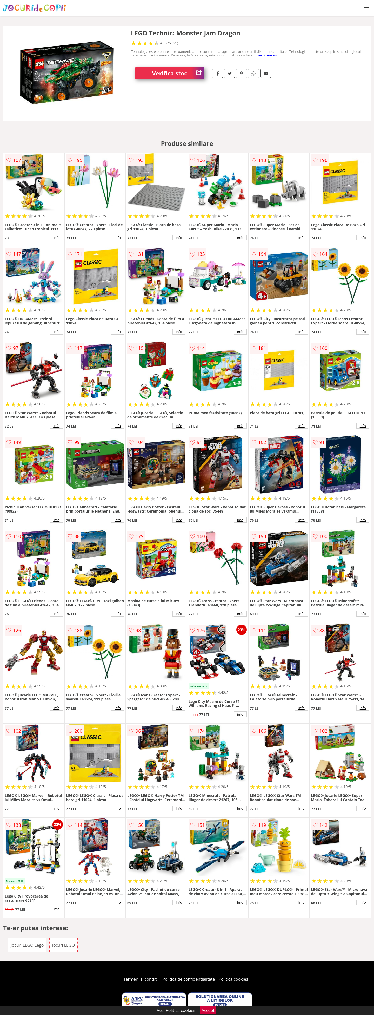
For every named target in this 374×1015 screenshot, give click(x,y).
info (56, 237)
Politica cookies (233, 979)
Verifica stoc (178, 73)
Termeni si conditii (141, 979)
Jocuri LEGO (63, 945)
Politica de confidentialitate (189, 979)
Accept (208, 1010)
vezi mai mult (269, 55)
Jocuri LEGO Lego (27, 945)
